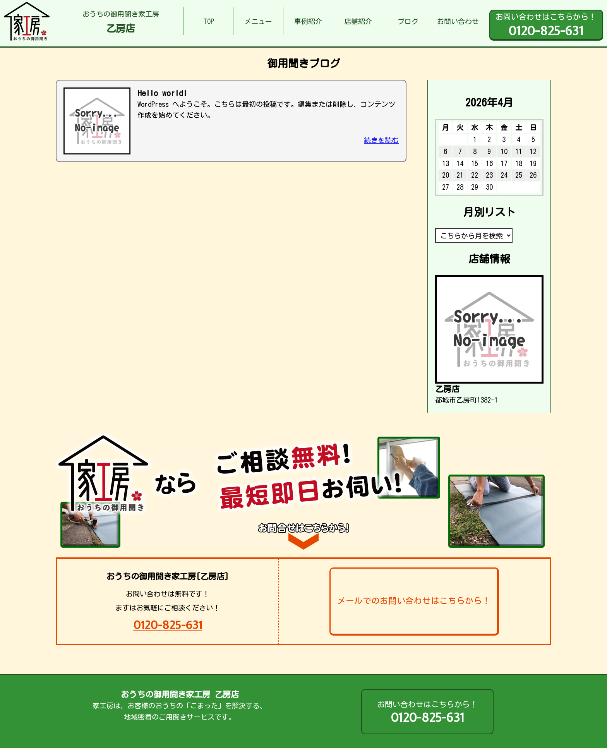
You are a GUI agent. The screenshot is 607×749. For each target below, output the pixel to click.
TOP (208, 21)
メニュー (258, 21)
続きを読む (381, 140)
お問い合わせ (458, 21)
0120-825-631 (167, 624)
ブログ (408, 21)
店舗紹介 (358, 21)
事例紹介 (308, 21)
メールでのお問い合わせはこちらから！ (413, 600)
